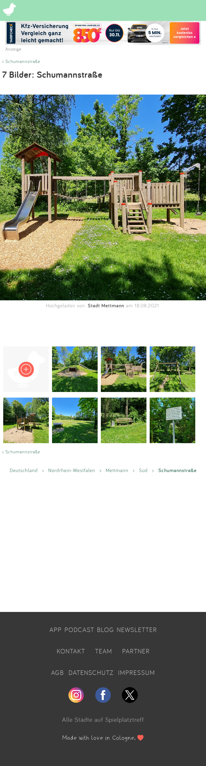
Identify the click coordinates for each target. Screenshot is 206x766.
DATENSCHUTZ (90, 672)
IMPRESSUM (136, 672)
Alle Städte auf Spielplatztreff (103, 719)
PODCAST (79, 629)
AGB (57, 672)
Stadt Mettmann (106, 305)
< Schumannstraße (21, 61)
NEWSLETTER (137, 629)
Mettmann (117, 470)
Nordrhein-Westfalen (71, 470)
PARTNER (136, 651)
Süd (143, 470)
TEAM (103, 651)
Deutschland (24, 470)
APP (55, 629)
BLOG (105, 629)
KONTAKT (71, 651)
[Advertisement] (103, 542)
